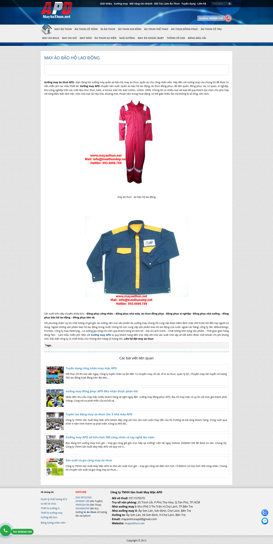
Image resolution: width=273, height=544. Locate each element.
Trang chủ (47, 32)
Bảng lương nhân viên (53, 522)
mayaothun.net (135, 523)
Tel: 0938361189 (22, 531)
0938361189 (82, 501)
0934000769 (82, 508)
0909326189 (82, 504)
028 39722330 (84, 497)
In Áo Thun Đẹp (56, 12)
